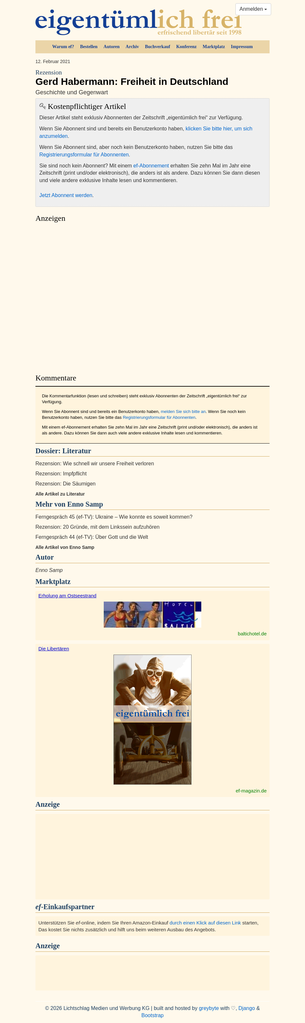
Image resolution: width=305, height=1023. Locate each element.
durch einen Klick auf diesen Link (205, 922)
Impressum (242, 46)
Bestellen (89, 46)
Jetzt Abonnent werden (65, 195)
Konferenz (186, 46)
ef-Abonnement (151, 165)
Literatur (76, 451)
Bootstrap (152, 1015)
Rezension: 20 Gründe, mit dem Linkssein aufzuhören (97, 527)
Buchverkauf (157, 46)
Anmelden (253, 9)
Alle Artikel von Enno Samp (64, 547)
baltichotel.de (252, 633)
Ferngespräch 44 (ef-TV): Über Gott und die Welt (91, 537)
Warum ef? (63, 46)
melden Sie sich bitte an (183, 411)
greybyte (209, 1008)
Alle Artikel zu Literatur (60, 494)
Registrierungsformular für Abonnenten (84, 154)
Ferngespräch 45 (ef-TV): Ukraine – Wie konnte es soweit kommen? (113, 517)
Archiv (132, 46)
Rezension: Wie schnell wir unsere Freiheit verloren (94, 463)
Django (246, 1008)
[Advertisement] (152, 296)
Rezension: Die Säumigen (65, 483)
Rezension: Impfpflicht (60, 473)
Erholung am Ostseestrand (67, 595)
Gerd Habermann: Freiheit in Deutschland (152, 78)
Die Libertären (53, 648)
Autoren (111, 46)
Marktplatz (214, 46)
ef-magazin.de (251, 790)
